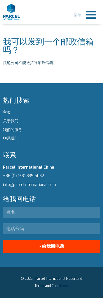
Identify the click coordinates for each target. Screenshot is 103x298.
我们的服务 (12, 129)
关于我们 (10, 121)
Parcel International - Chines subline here (11, 12)
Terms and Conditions (51, 286)
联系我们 (10, 138)
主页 (7, 112)
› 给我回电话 (51, 246)
